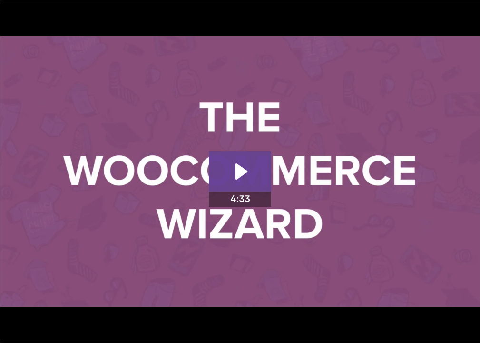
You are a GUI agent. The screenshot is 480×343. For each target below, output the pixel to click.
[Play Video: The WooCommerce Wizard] (240, 171)
